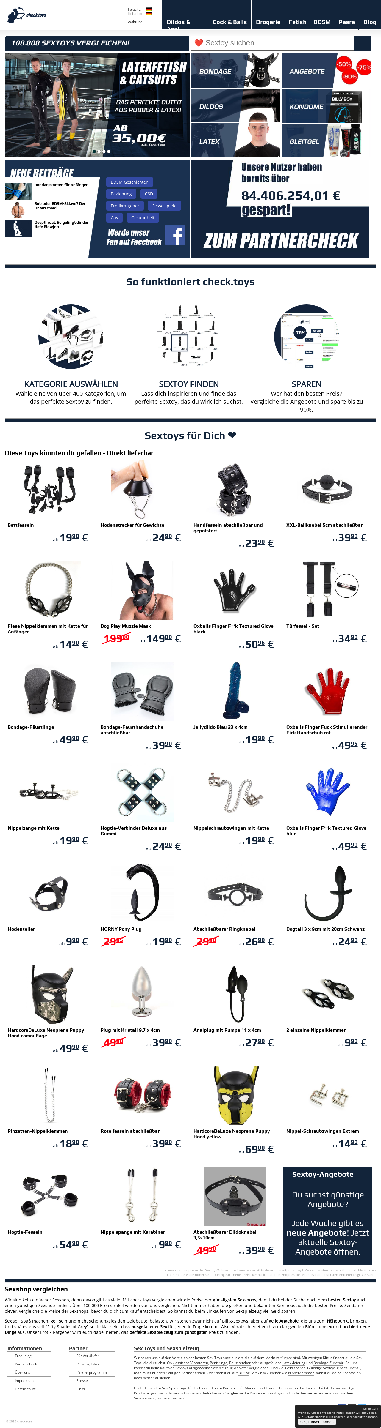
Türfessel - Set (302, 626)
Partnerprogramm (91, 1372)
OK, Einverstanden (317, 1422)
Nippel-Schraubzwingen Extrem (322, 1131)
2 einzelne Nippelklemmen (316, 1030)
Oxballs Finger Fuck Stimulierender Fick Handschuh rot (326, 730)
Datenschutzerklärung (361, 1417)
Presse (82, 1380)
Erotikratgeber (125, 206)
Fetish (298, 21)
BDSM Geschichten (130, 182)
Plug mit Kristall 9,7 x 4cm (130, 1030)
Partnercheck (26, 1364)
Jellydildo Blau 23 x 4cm (220, 727)
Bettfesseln (21, 525)
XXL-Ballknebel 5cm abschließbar (324, 525)
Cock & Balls (230, 21)
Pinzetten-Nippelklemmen (38, 1131)
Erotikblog (23, 1355)
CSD (149, 194)
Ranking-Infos (87, 1364)
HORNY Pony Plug (121, 929)
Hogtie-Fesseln (25, 1232)
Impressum (24, 1380)
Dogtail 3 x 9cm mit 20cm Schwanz (325, 929)
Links (80, 1388)
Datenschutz (25, 1388)
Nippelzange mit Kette (34, 828)
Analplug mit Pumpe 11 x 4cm (227, 1030)
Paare (347, 21)
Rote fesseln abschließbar (130, 1131)
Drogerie (268, 21)
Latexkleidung (293, 1362)
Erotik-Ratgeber (55, 1332)
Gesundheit (142, 217)
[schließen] (370, 1408)
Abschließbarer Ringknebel (224, 929)
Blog (370, 21)
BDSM (322, 21)
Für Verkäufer (87, 1355)
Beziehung (121, 194)
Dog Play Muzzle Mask (126, 626)
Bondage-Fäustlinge (31, 727)
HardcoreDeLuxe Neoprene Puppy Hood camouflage (46, 1033)
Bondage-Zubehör (328, 1362)
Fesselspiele (164, 206)
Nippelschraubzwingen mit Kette (231, 828)
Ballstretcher (240, 1362)
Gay (114, 217)
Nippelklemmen (301, 1372)
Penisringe (218, 1362)
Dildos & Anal (178, 25)
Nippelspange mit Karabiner (133, 1232)
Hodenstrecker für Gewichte (132, 525)
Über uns (22, 1372)
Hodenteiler (21, 929)
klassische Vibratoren (190, 1362)
